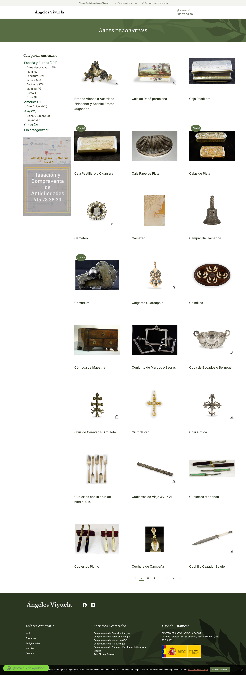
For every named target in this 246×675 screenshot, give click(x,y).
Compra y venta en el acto (156, 3)
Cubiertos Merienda (204, 497)
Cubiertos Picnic (86, 567)
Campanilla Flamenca (205, 238)
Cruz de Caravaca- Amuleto (95, 432)
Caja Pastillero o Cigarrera (93, 174)
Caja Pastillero (200, 99)
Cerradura (82, 303)
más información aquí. (198, 670)
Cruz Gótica (198, 432)
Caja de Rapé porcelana (149, 99)
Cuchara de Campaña (148, 567)
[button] (26, 668)
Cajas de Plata (199, 174)
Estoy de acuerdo (219, 670)
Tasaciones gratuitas (127, 3)
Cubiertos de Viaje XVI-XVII (152, 497)
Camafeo (81, 238)
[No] (242, 670)
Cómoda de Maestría (89, 368)
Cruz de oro (140, 432)
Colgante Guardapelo (147, 303)
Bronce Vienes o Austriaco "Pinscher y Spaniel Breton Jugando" (94, 104)
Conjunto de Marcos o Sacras (154, 368)
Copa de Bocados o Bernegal (210, 368)
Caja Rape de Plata (145, 174)
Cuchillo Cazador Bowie (207, 567)
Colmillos (196, 303)
